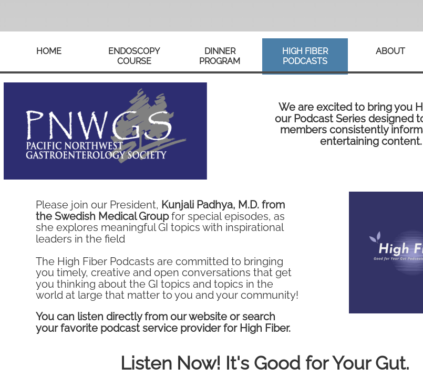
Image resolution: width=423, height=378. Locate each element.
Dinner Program (219, 56)
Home (48, 51)
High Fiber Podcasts (305, 56)
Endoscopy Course (134, 56)
